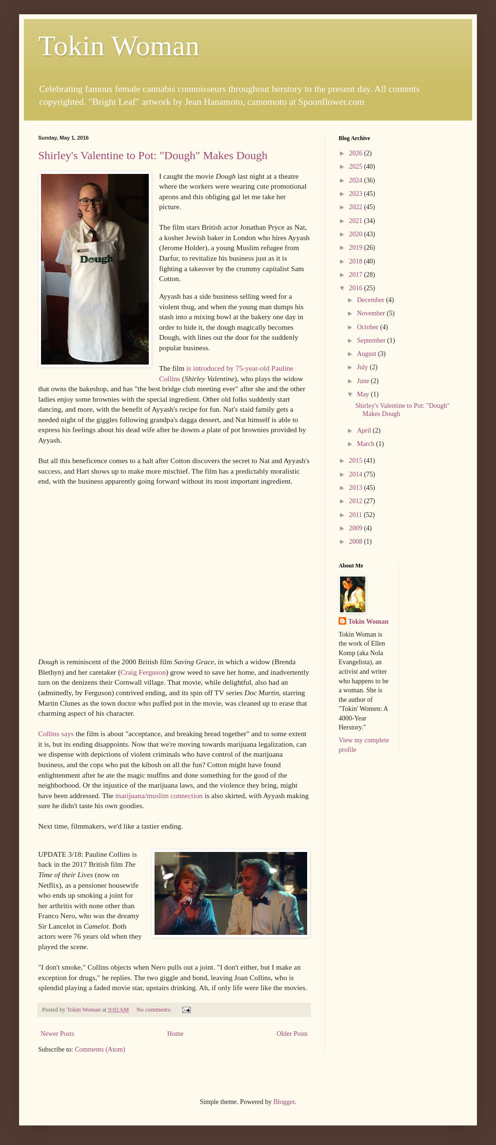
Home (175, 1033)
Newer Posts (57, 1033)
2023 (356, 193)
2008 (356, 541)
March (366, 443)
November (372, 313)
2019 (356, 247)
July (363, 367)
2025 (356, 166)
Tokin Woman (118, 45)
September (372, 340)
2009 (356, 528)
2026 (356, 153)
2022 (356, 207)
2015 (356, 460)
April (364, 430)
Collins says (56, 734)
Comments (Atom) (100, 1049)
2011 (356, 514)
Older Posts (292, 1033)
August (367, 353)
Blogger (283, 1101)
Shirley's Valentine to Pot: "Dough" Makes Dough (153, 155)
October (368, 327)
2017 (356, 274)
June (364, 381)
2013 (356, 487)
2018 (356, 261)
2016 (356, 288)
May (364, 394)
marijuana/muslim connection (159, 795)
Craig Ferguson (143, 672)
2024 (356, 180)
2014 (356, 474)
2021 (356, 220)
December (371, 300)
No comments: (154, 1009)
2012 (356, 501)
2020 (356, 234)
